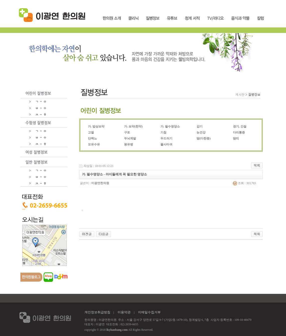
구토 (127, 132)
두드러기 (166, 138)
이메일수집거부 (149, 312)
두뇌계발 (130, 138)
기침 (163, 132)
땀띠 (236, 138)
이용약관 (124, 312)
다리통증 (239, 132)
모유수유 (94, 144)
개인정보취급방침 (97, 312)
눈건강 (201, 132)
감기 (200, 126)
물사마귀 (166, 144)
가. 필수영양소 (170, 126)
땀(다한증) (204, 138)
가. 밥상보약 (96, 126)
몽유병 (128, 144)
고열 (91, 132)
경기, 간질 (239, 126)
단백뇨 (92, 138)
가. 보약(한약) (133, 126)
